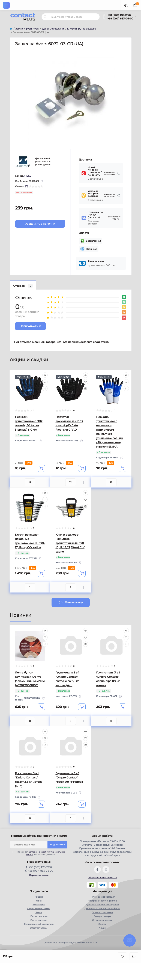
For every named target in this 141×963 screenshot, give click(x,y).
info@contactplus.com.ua (102, 877)
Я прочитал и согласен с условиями (39, 853)
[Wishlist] (45, 381)
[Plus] (42, 482)
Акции (102, 928)
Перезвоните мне (38, 875)
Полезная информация (102, 896)
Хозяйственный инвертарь (38, 924)
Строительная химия (38, 908)
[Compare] (45, 388)
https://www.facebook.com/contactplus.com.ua (97, 869)
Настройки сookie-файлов (102, 900)
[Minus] (17, 482)
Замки (38, 912)
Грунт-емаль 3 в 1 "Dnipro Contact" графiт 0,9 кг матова (69, 777)
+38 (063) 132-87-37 (119, 15)
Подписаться (57, 844)
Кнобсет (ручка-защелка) (82, 28)
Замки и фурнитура (27, 28)
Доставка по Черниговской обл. (102, 908)
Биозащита (39, 904)
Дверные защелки (53, 28)
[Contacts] (126, 5)
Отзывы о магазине (102, 912)
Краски (39, 896)
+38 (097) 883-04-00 (120, 18)
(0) (26, 186)
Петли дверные (38, 916)
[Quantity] (30, 482)
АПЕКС (27, 175)
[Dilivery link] (119, 173)
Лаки (38, 900)
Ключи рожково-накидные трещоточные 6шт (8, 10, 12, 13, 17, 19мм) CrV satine (70, 543)
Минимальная (96, 261)
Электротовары (38, 928)
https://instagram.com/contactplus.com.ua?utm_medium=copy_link (106, 869)
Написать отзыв (30, 326)
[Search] (45, 16)
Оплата (102, 924)
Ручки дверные (38, 920)
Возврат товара (102, 916)
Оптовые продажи (102, 920)
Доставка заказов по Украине (102, 904)
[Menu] (6, 5)
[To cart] (41, 468)
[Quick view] (45, 375)
